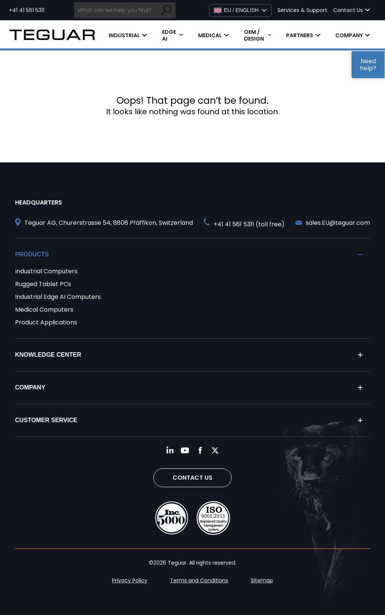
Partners (299, 35)
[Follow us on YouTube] (184, 450)
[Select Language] (240, 10)
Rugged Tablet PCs (43, 284)
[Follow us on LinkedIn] (169, 450)
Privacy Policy (129, 580)
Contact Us (192, 477)
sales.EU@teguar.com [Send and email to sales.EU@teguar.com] (338, 222)
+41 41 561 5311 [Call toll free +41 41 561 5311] (26, 10)
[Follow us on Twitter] (215, 450)
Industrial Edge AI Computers (58, 296)
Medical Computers (44, 309)
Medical (210, 35)
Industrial (124, 35)
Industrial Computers (46, 271)
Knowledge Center (48, 354)
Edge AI (169, 35)
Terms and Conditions (199, 580)
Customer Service (46, 420)
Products (32, 254)
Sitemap (262, 580)
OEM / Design (254, 35)
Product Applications (46, 322)
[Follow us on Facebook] (200, 450)
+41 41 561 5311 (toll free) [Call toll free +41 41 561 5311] (249, 224)
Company (349, 35)
